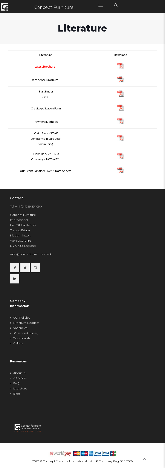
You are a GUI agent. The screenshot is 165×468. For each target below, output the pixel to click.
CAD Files (19, 378)
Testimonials (21, 338)
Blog (16, 393)
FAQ (16, 383)
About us (19, 373)
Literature (20, 388)
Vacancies (20, 328)
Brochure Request (26, 322)
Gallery (18, 343)
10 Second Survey (25, 333)
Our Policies (21, 317)
